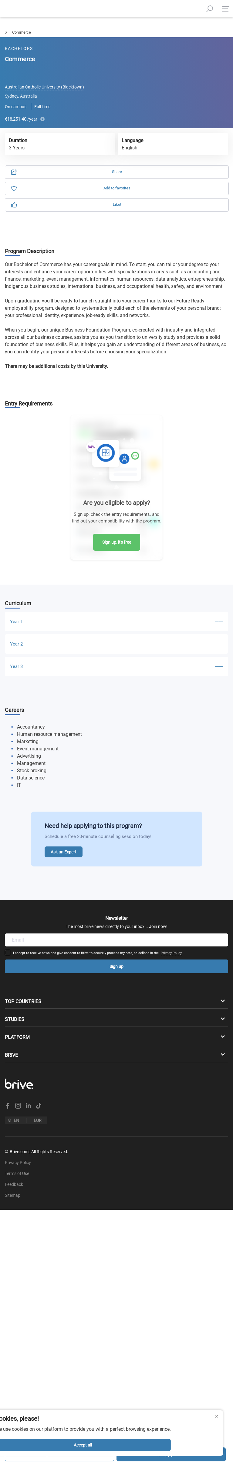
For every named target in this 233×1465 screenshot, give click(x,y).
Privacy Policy (120, 887)
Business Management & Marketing (59, 32)
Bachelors (8, 32)
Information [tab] (168, 64)
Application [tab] (65, 64)
